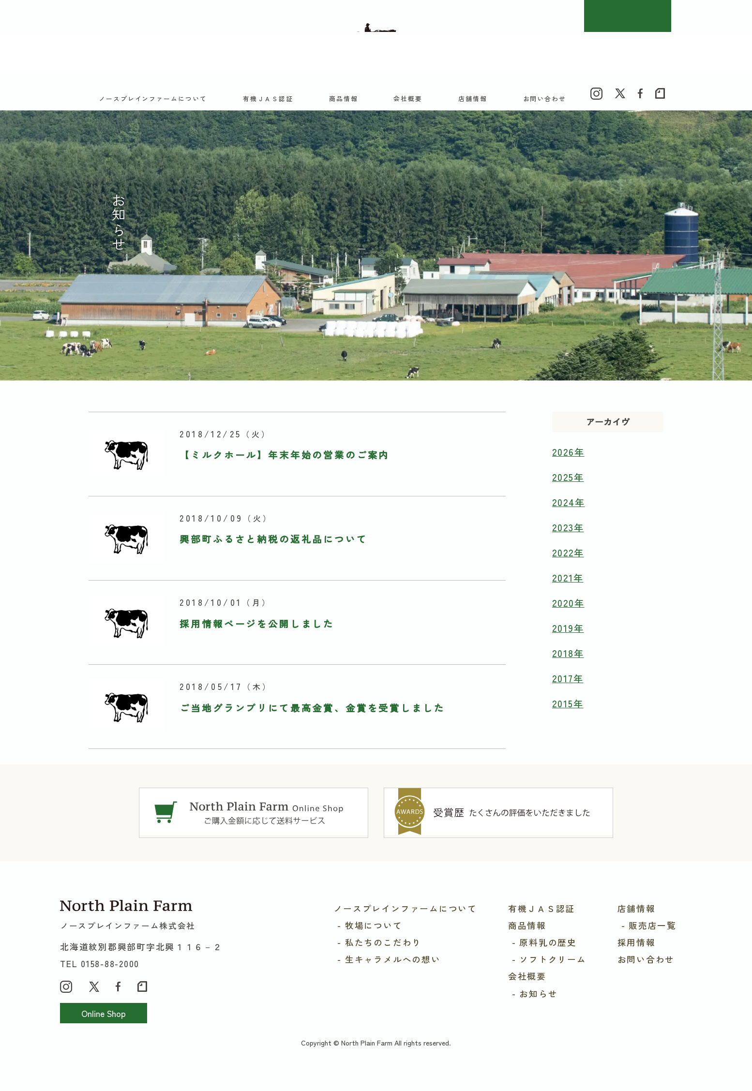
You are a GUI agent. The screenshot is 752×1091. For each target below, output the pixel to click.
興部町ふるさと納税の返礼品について (273, 554)
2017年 (568, 694)
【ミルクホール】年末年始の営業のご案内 (285, 470)
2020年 (568, 618)
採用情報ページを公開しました (257, 638)
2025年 (568, 492)
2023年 (568, 543)
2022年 (568, 568)
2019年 (568, 643)
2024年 (568, 517)
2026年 (568, 467)
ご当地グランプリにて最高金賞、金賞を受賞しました (312, 723)
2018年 (568, 668)
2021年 (568, 593)
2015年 (568, 719)
